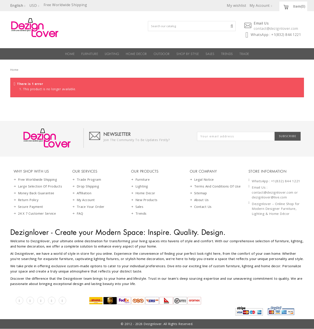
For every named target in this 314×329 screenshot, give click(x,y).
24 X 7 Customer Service (38, 213)
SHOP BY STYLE (199, 54)
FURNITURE (60, 54)
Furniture (142, 179)
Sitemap (200, 198)
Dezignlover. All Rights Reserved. (168, 324)
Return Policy (28, 200)
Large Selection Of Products (41, 186)
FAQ (80, 213)
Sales (139, 206)
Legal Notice (204, 179)
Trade (282, 54)
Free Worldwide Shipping (38, 179)
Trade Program (89, 179)
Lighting (141, 186)
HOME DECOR (127, 54)
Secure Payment (31, 206)
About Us (201, 205)
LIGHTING (92, 54)
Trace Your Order (91, 206)
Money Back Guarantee (36, 193)
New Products (146, 200)
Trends (256, 54)
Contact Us (203, 212)
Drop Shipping (88, 186)
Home (14, 70)
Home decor (145, 193)
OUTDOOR (163, 54)
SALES (232, 54)
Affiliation (84, 193)
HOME (32, 54)
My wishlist (236, 5)
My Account (86, 200)
